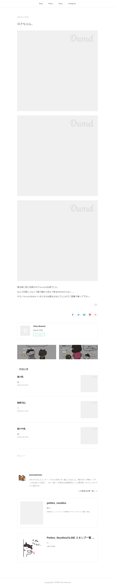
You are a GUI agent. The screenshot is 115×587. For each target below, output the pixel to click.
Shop (61, 4)
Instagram (72, 4)
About (50, 4)
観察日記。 (22, 403)
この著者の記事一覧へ (88, 491)
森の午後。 (22, 429)
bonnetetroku (35, 475)
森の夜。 (21, 377)
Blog (41, 4)
